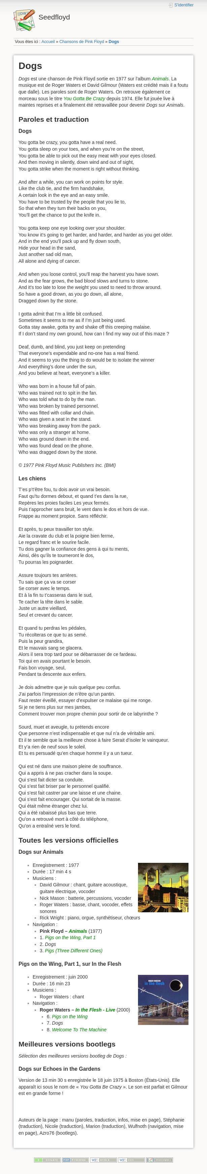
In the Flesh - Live (95, 1010)
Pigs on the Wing (70, 1016)
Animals (160, 78)
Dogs (114, 41)
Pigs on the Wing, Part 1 (70, 937)
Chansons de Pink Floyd (81, 41)
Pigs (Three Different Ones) (74, 950)
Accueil (48, 41)
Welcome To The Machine (79, 1029)
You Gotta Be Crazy (84, 98)
